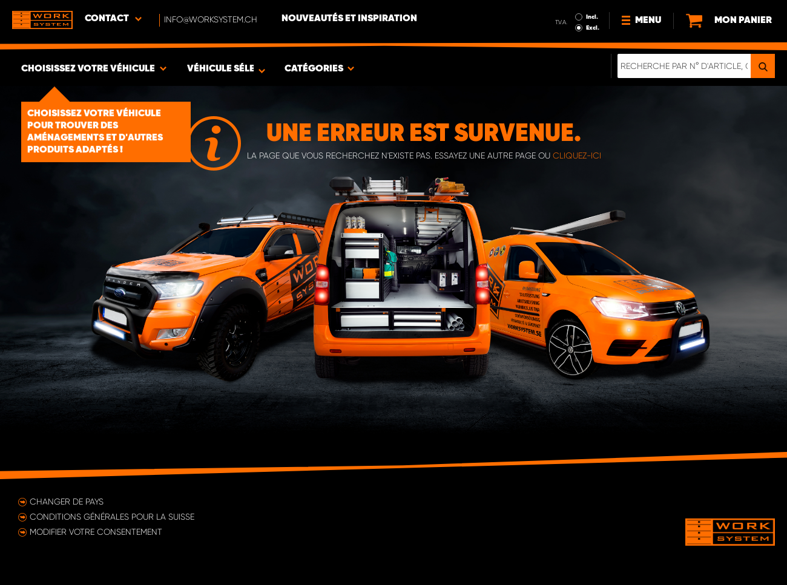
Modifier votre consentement (96, 532)
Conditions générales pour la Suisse (112, 516)
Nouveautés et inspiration (349, 19)
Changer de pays (67, 501)
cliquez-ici (577, 155)
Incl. (592, 17)
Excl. (592, 28)
